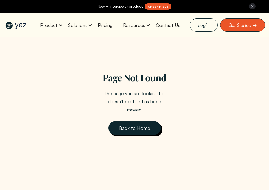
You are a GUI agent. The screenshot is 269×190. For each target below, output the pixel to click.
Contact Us (168, 25)
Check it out (158, 6)
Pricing (105, 25)
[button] (49, 25)
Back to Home (134, 128)
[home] (17, 25)
